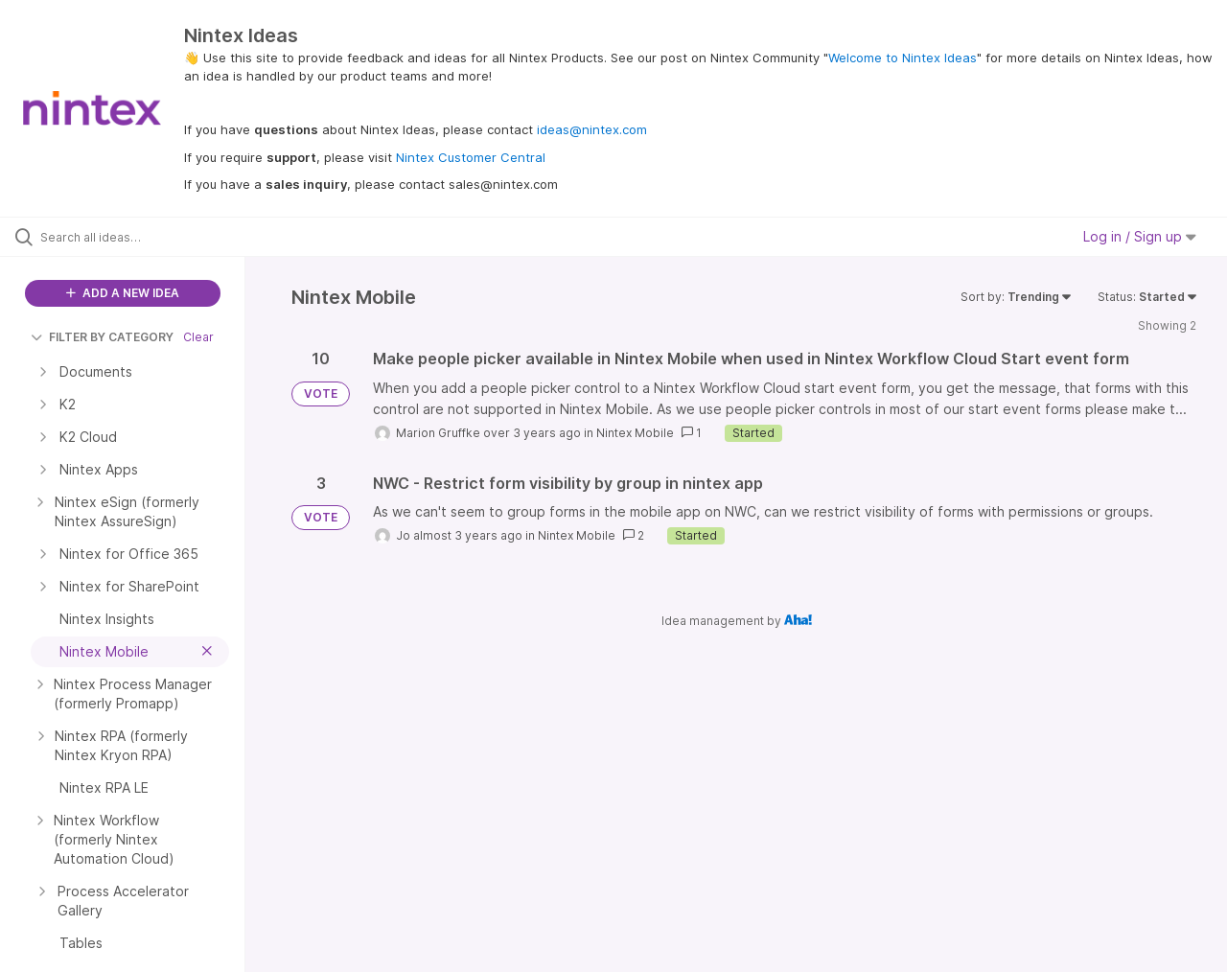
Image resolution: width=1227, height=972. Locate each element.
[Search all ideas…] (147, 236)
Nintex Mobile (635, 433)
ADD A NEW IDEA (122, 293)
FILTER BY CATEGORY (102, 337)
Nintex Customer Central (470, 157)
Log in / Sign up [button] (1139, 236)
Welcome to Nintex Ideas (902, 57)
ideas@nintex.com (592, 129)
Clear (198, 337)
